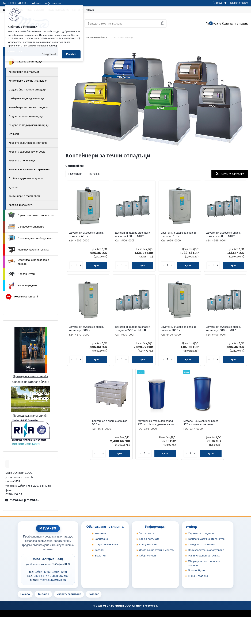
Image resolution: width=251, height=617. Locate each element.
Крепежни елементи (21, 205)
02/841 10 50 (43, 572)
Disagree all (49, 54)
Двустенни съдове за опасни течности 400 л (86, 234)
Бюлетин (100, 555)
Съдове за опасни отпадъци (26, 116)
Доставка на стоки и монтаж (156, 550)
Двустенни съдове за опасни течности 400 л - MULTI (132, 234)
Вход (219, 3)
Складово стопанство (26, 226)
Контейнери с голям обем (24, 196)
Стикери (14, 134)
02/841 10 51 (59, 572)
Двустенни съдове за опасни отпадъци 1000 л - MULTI (223, 328)
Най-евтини (75, 174)
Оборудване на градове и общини (28, 262)
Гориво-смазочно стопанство (31, 215)
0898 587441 (42, 576)
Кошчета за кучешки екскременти (29, 169)
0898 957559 (60, 576)
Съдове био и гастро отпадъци (27, 89)
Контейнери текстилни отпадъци (28, 107)
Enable (71, 54)
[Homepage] (4, 9)
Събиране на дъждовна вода (26, 98)
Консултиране (148, 544)
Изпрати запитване (69, 594)
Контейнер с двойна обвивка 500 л (109, 422)
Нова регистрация (238, 3)
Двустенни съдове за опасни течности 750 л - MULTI (223, 234)
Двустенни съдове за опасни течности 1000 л (178, 328)
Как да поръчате (149, 539)
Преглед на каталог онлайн (30, 376)
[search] (162, 24)
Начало (25, 594)
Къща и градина (22, 285)
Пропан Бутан (21, 274)
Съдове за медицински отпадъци (29, 125)
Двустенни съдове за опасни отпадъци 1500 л (86, 328)
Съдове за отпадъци (25, 61)
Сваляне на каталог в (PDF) (30, 382)
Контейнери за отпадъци (24, 72)
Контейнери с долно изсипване (28, 80)
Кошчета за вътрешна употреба (28, 143)
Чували (13, 187)
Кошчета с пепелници (22, 160)
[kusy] (76, 265)
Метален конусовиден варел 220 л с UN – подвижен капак (156, 422)
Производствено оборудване (30, 238)
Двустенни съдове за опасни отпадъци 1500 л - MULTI (132, 328)
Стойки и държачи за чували (26, 178)
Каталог (90, 9)
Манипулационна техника (28, 249)
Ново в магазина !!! (22, 297)
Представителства (106, 544)
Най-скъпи (94, 174)
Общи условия (148, 555)
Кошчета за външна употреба (27, 151)
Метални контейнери (96, 37)
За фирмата (146, 533)
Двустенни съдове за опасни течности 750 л (178, 234)
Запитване (101, 539)
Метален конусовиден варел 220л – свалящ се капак (201, 422)
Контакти (100, 533)
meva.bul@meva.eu (48, 3)
